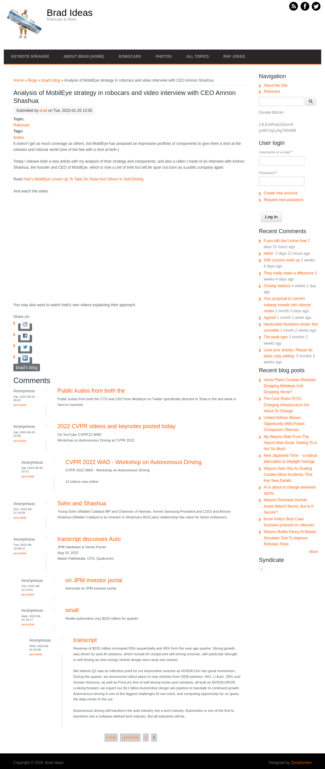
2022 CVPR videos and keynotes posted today (116, 426)
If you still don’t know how (285, 241)
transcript (85, 640)
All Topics (197, 56)
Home (18, 80)
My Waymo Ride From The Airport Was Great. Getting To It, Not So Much (291, 443)
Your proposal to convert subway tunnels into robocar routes (287, 304)
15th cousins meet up (282, 260)
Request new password (283, 200)
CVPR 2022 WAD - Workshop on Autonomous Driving (133, 462)
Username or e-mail (275, 152)
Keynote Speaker (30, 56)
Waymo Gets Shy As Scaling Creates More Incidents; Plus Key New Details (288, 474)
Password (268, 173)
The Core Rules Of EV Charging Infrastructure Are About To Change (286, 404)
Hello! (269, 253)
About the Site (276, 85)
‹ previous (130, 737)
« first (111, 737)
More (313, 552)
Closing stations (277, 286)
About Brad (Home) (83, 56)
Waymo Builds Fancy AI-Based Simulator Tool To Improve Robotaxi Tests (290, 538)
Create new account (281, 193)
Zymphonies (301, 762)
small (72, 610)
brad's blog (51, 80)
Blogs (32, 80)
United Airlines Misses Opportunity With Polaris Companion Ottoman (284, 423)
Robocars (130, 56)
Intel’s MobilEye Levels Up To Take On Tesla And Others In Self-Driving (83, 179)
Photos (163, 56)
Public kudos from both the (91, 391)
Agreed (270, 317)
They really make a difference (289, 273)
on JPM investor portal (93, 580)
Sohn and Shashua (81, 503)
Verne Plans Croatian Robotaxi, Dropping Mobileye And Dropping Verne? (290, 386)
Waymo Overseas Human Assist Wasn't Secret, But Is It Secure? (289, 506)
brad (43, 110)
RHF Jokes (234, 56)
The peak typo (276, 337)
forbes (18, 137)
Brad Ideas (70, 12)
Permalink (19, 405)
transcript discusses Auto (89, 539)
